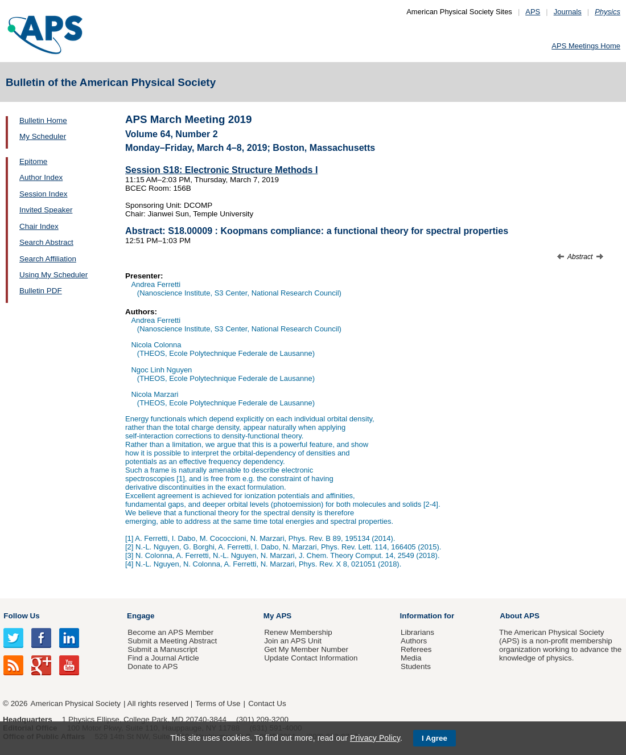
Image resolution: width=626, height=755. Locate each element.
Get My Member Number (306, 649)
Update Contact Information (310, 658)
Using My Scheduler (53, 274)
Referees (416, 649)
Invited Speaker (45, 210)
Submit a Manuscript (162, 649)
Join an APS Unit (293, 641)
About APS (519, 616)
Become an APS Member (170, 632)
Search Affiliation (47, 259)
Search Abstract (46, 242)
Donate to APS (152, 666)
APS (532, 11)
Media (411, 658)
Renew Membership (298, 632)
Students (416, 666)
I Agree (434, 738)
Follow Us (21, 616)
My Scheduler (42, 136)
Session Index (43, 194)
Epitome (33, 161)
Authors (414, 641)
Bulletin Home (43, 120)
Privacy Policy (375, 737)
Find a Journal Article (163, 658)
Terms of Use (217, 703)
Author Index (41, 177)
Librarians (417, 632)
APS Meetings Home (585, 46)
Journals (568, 11)
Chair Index (39, 226)
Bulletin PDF (40, 290)
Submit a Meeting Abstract (172, 641)
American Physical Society (76, 703)
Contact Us (267, 703)
